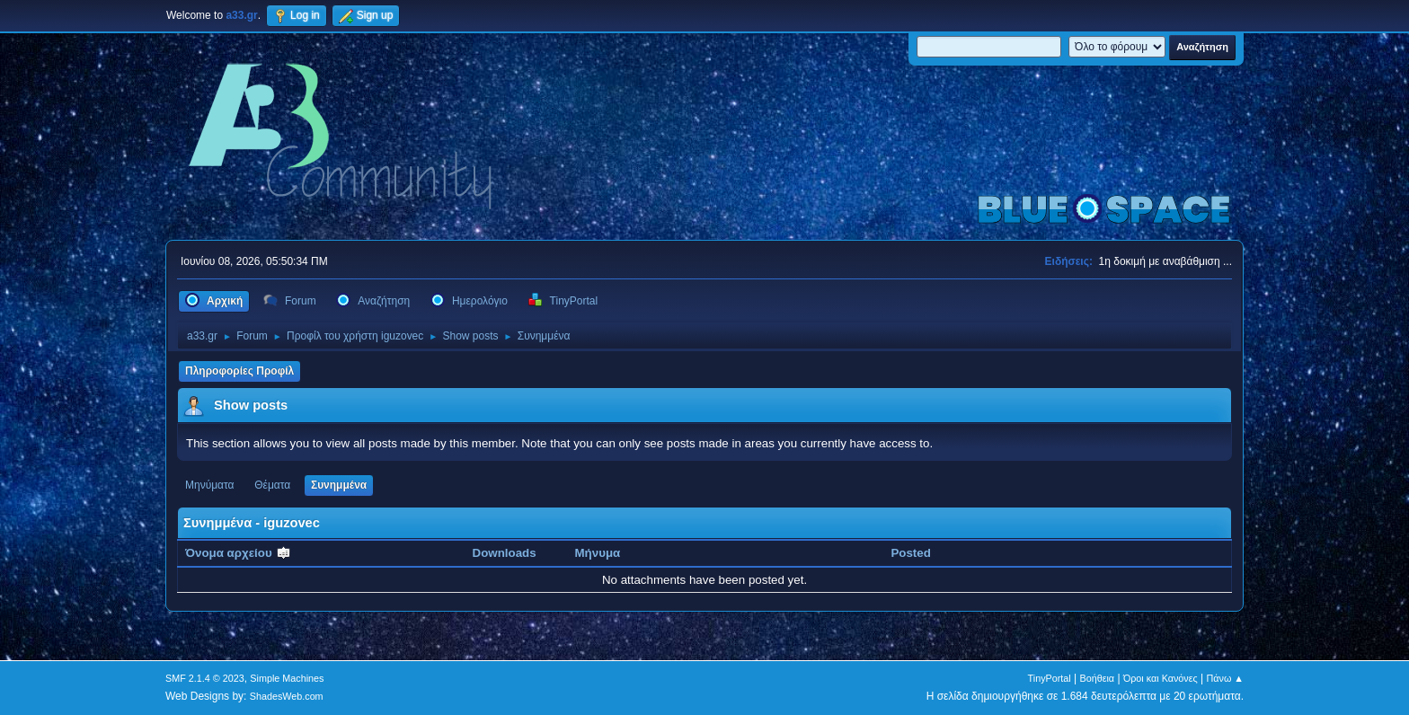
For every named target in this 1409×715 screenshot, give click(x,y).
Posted (910, 553)
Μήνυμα (598, 553)
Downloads (504, 553)
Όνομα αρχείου (238, 553)
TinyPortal (1049, 678)
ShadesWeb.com (286, 696)
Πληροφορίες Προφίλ (239, 371)
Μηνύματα (210, 485)
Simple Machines (286, 678)
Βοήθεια (1096, 678)
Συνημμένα (339, 485)
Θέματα (272, 485)
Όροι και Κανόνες (1160, 678)
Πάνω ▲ (1226, 678)
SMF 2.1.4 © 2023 (204, 678)
